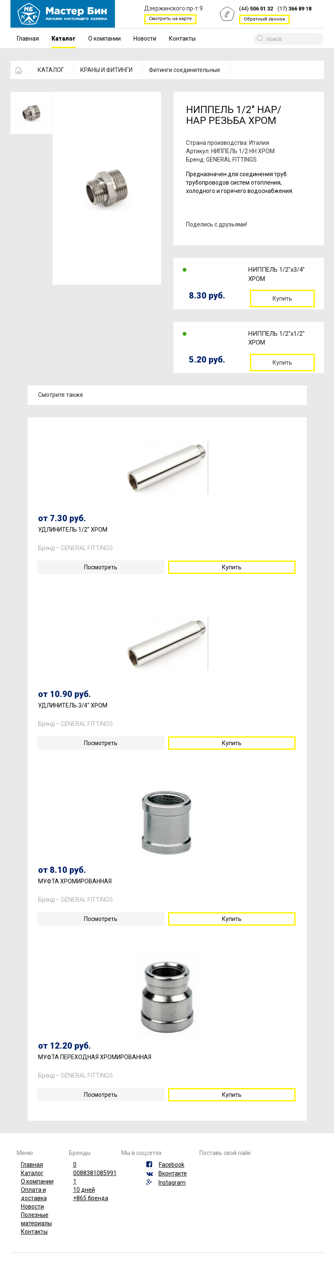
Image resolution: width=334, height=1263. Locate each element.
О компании (104, 38)
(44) (256, 9)
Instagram (172, 1182)
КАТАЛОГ (51, 70)
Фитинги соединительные (184, 70)
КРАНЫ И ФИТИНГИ (106, 70)
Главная (28, 38)
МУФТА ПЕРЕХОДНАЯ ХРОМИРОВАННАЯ (94, 1057)
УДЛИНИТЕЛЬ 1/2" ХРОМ (72, 530)
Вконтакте (172, 1173)
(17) (294, 9)
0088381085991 (95, 1173)
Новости (144, 38)
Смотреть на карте (170, 18)
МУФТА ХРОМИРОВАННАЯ (75, 881)
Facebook (171, 1164)
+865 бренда (90, 1198)
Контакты (182, 38)
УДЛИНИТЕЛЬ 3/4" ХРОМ (72, 705)
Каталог (63, 38)
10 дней (84, 1189)
